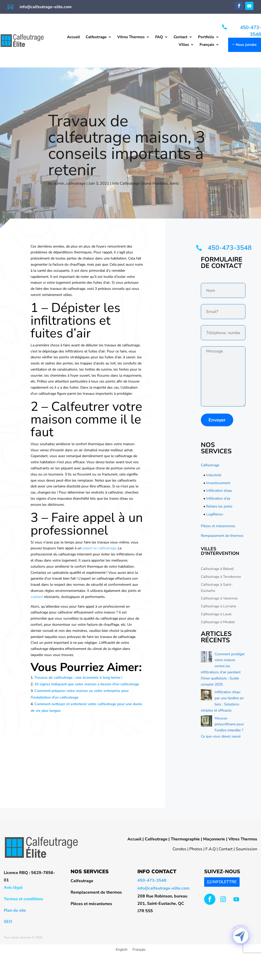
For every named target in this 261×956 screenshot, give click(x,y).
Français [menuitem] (139, 949)
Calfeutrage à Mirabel (218, 622)
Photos (195, 849)
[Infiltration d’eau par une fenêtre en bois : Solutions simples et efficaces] (206, 695)
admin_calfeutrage (69, 183)
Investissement (218, 483)
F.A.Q (210, 849)
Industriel (213, 475)
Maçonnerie (214, 839)
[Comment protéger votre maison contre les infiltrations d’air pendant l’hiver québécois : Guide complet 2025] (206, 657)
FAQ (159, 37)
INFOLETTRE (224, 882)
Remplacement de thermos (222, 535)
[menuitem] (209, 45)
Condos (179, 849)
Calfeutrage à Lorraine (218, 606)
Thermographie (185, 839)
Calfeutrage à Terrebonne (221, 576)
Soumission (246, 849)
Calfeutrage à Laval (216, 614)
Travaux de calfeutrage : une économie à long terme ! (78, 677)
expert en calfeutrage (99, 548)
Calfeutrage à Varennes (219, 598)
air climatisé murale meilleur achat (106, 450)
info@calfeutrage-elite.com (46, 7)
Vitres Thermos (131, 37)
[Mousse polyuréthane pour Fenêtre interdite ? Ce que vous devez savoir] (206, 722)
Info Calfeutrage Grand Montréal (140, 183)
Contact (180, 37)
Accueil (73, 37)
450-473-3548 (250, 31)
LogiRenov (214, 514)
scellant (37, 596)
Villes (184, 45)
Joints (174, 183)
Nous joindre (246, 44)
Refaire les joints (219, 506)
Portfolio (206, 37)
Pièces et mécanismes (218, 526)
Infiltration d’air (218, 498)
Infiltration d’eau (219, 490)
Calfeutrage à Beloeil (217, 568)
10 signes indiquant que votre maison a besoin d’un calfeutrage (86, 684)
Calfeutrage (96, 37)
